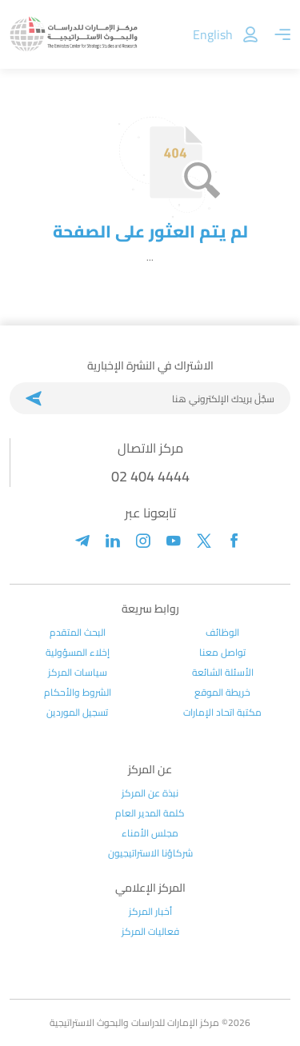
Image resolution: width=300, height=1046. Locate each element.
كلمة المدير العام (150, 813)
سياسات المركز (77, 672)
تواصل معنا (222, 652)
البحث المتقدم (78, 632)
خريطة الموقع (222, 692)
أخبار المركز (150, 911)
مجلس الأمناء (150, 833)
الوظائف (222, 632)
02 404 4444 (150, 476)
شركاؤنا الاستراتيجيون (150, 853)
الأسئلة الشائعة (223, 672)
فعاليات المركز (150, 931)
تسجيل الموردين (77, 712)
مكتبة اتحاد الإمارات (222, 712)
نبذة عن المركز (150, 793)
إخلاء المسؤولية (78, 652)
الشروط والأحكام (77, 692)
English (213, 34)
